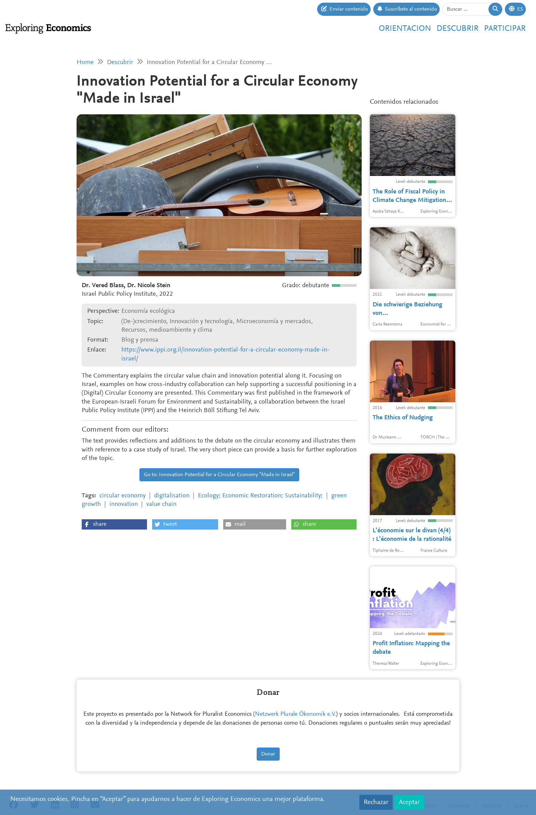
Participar (505, 29)
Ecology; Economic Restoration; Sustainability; (260, 496)
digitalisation (171, 496)
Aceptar (409, 802)
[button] (114, 524)
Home (85, 62)
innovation (123, 504)
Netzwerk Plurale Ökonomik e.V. (295, 714)
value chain (161, 504)
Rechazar (376, 802)
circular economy (122, 496)
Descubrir (458, 29)
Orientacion (405, 29)
